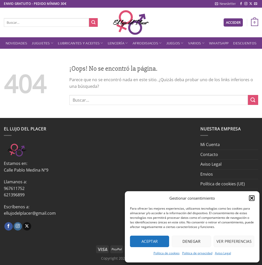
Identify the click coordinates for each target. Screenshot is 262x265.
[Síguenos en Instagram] (245, 4)
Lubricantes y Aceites (80, 43)
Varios (196, 43)
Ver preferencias (234, 241)
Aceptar (149, 241)
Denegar (191, 241)
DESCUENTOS (244, 43)
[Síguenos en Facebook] (241, 4)
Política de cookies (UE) (222, 184)
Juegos (174, 43)
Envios (206, 174)
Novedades (16, 43)
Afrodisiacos (147, 43)
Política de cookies (167, 253)
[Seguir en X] (250, 4)
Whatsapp (218, 43)
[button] (251, 198)
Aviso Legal (223, 253)
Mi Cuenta (210, 144)
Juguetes (42, 43)
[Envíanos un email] (255, 4)
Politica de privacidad (197, 253)
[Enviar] (93, 22)
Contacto (209, 154)
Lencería (118, 43)
